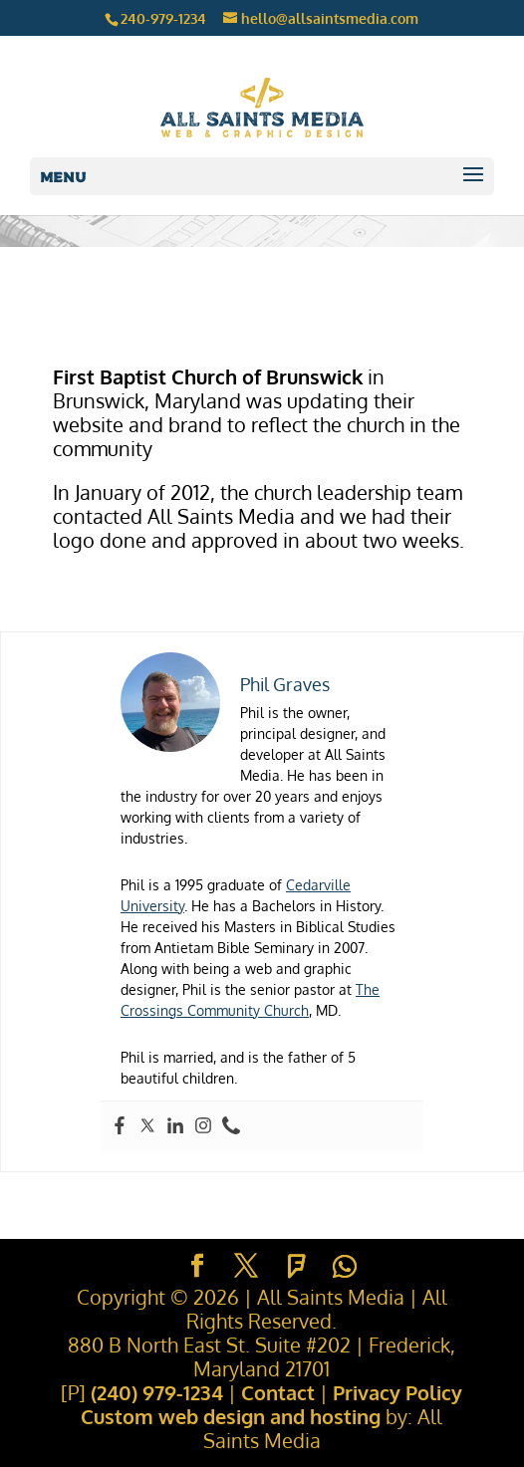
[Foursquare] (297, 1267)
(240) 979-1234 (157, 1392)
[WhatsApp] (345, 1267)
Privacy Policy (397, 1392)
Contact (278, 1392)
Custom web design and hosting (231, 1416)
